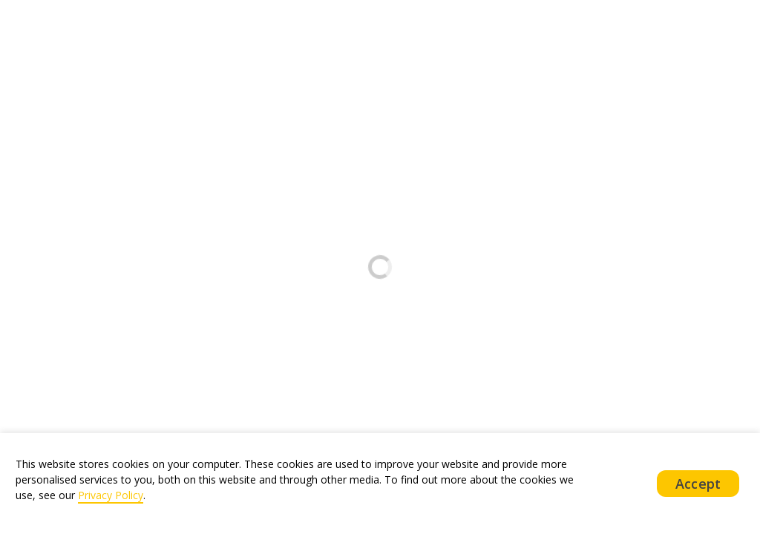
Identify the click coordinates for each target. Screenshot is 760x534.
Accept (698, 483)
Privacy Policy (110, 495)
